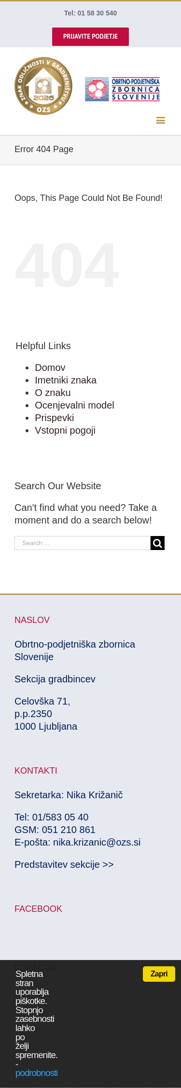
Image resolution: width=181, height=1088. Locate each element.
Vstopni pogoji (65, 430)
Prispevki (54, 417)
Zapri (159, 974)
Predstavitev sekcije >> (64, 864)
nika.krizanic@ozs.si (96, 842)
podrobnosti (36, 1073)
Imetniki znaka (66, 380)
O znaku (52, 392)
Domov (50, 367)
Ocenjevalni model (74, 405)
